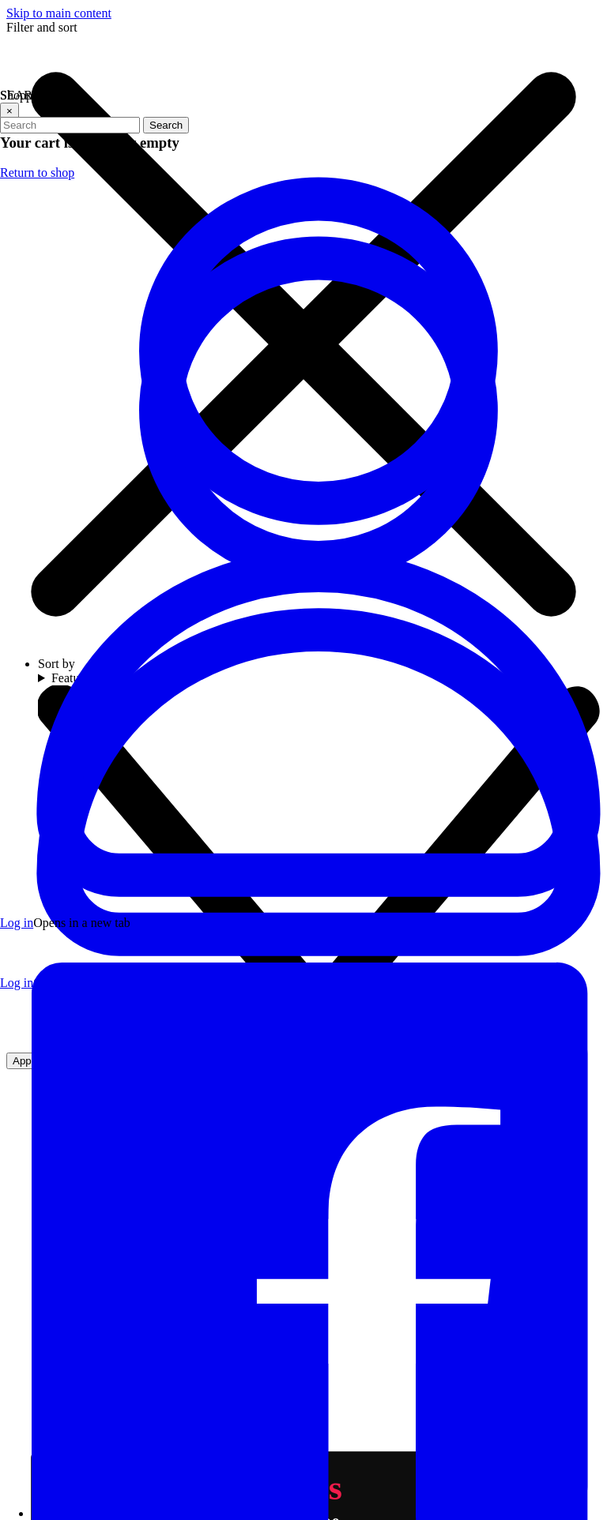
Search (166, 125)
